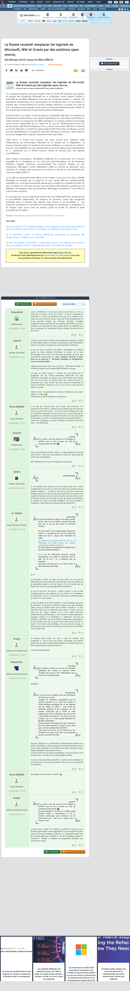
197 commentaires (55, 65)
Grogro (16, 639)
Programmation (90, 6)
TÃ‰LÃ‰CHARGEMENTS (57, 9)
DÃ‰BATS (81, 9)
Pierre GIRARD (16, 407)
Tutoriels (23, 2)
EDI (81, 6)
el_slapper (17, 513)
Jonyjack (16, 433)
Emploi (70, 2)
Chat (47, 2)
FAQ (32, 2)
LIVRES (43, 9)
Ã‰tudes (80, 2)
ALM (49, 6)
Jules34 (17, 341)
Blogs (40, 2)
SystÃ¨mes (125, 6)
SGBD (101, 6)
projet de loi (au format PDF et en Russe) (45, 216)
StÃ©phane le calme (36, 65)
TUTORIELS (17, 9)
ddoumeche (17, 662)
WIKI (89, 9)
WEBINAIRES (33, 9)
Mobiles (115, 6)
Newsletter (58, 2)
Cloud (39, 6)
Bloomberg (19, 216)
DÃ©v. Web (73, 6)
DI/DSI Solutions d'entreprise (23, 6)
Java (64, 6)
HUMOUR (102, 9)
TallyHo (17, 472)
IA (44, 6)
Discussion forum (109, 64)
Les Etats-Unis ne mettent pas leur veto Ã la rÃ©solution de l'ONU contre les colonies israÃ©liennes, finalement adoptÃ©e (56, 543)
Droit (90, 2)
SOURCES (71, 9)
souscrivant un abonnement (57, 255)
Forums (12, 2)
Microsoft (57, 6)
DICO (95, 9)
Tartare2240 (17, 312)
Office (108, 6)
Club (98, 2)
